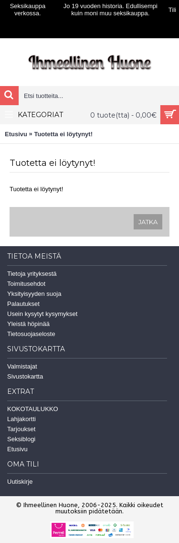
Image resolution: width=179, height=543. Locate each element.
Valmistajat (22, 366)
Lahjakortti (21, 419)
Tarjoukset (21, 429)
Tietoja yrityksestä (32, 273)
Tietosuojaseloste (31, 333)
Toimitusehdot (26, 283)
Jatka (148, 222)
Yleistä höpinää (28, 323)
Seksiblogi (21, 439)
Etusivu (16, 134)
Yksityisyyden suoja (34, 293)
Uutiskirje (19, 481)
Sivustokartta (25, 376)
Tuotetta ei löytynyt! (63, 134)
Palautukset (23, 303)
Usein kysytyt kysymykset (42, 313)
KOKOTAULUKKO (32, 409)
